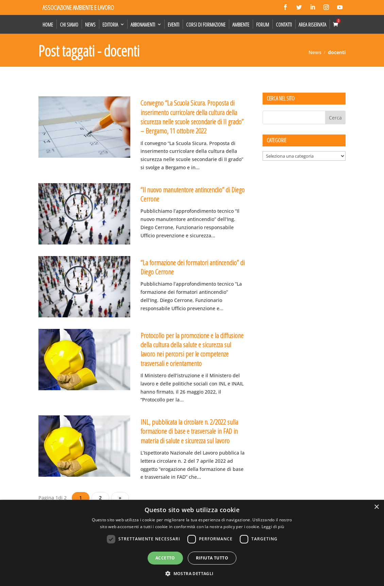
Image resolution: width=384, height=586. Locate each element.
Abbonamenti (143, 24)
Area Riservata (312, 24)
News (90, 24)
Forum (262, 24)
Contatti (284, 24)
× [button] (376, 507)
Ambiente (240, 24)
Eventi (173, 24)
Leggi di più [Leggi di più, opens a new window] (273, 526)
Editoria (110, 24)
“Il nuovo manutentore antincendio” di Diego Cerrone (192, 194)
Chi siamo (69, 24)
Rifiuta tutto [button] (212, 558)
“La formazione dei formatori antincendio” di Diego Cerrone (192, 267)
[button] (191, 574)
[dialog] (192, 543)
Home (48, 24)
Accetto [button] (165, 558)
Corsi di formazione (206, 24)
